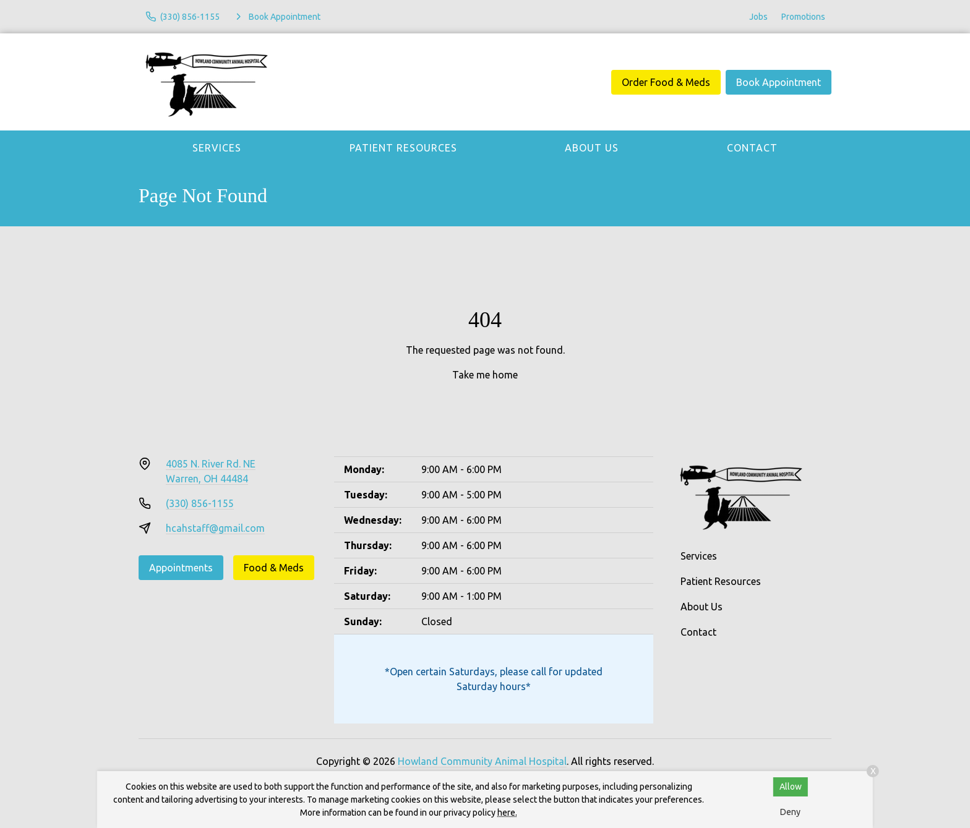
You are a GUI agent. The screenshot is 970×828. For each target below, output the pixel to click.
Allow (790, 787)
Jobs (758, 17)
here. (507, 812)
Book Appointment (778, 82)
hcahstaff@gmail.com (215, 528)
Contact (752, 147)
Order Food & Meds (666, 82)
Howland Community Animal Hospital (482, 761)
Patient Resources (403, 147)
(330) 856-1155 (200, 503)
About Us (592, 147)
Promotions (803, 17)
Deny (790, 812)
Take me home (485, 374)
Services (216, 147)
